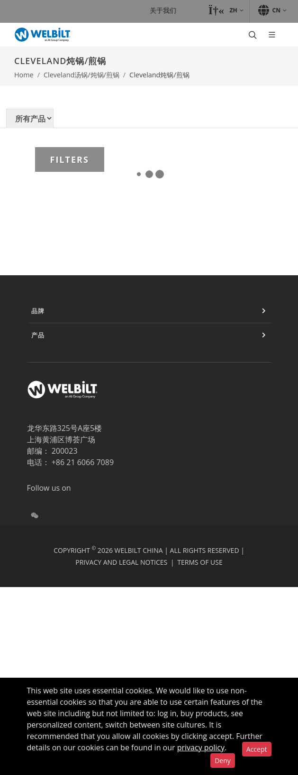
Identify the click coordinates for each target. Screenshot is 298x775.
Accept (256, 749)
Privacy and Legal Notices (121, 562)
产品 (38, 335)
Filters (69, 159)
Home (24, 74)
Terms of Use (199, 562)
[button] (225, 10)
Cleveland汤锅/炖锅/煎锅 (81, 74)
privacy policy (201, 747)
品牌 (38, 311)
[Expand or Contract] (263, 310)
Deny (223, 760)
